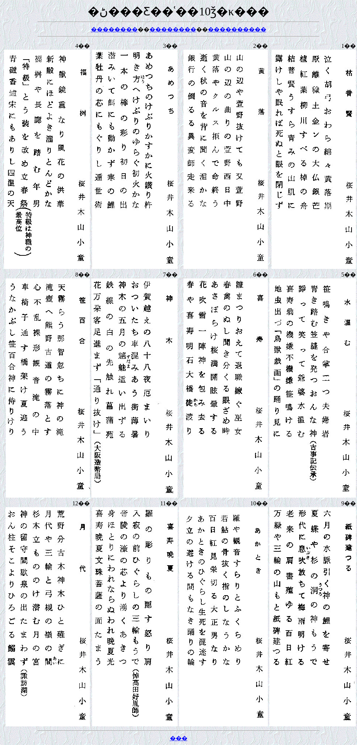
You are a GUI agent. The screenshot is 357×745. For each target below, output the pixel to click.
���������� (237, 29)
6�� (260, 274)
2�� (260, 46)
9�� (348, 503)
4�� (82, 46)
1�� (348, 46)
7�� (170, 274)
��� (178, 738)
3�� (170, 46)
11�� (169, 503)
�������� (114, 29)
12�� (81, 503)
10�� (259, 503)
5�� (348, 274)
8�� (82, 274)
